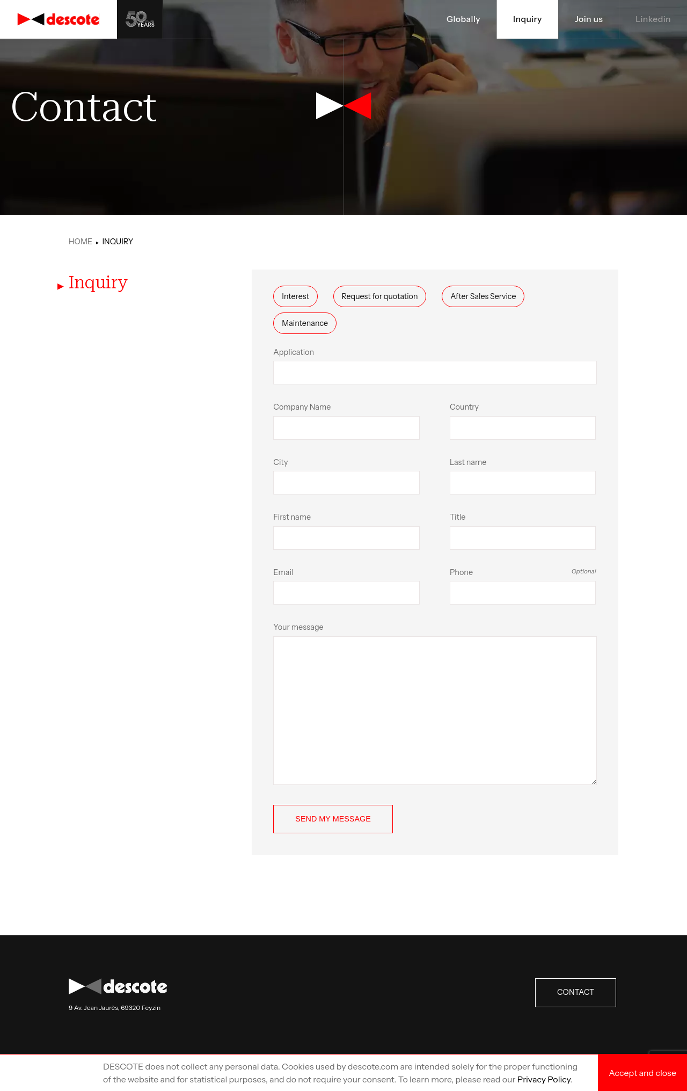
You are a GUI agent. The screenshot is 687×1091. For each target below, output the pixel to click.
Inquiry (525, 19)
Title (523, 531)
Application (435, 366)
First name (346, 531)
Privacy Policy (544, 1079)
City (346, 476)
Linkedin (653, 19)
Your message (435, 703)
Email (346, 586)
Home (80, 241)
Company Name (346, 421)
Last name (523, 476)
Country (523, 421)
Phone (523, 586)
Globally (462, 19)
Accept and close (642, 1072)
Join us (588, 19)
